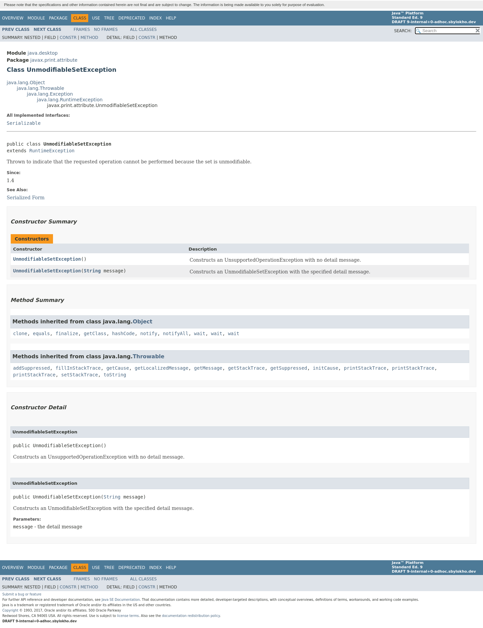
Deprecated (131, 18)
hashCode (123, 333)
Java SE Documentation (121, 599)
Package (58, 18)
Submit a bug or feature (21, 594)
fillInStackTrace (78, 368)
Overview (12, 18)
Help (171, 18)
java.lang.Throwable (40, 88)
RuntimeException (51, 150)
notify (148, 333)
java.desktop (43, 53)
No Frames (106, 29)
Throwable (149, 356)
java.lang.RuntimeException (70, 99)
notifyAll (176, 333)
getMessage (208, 368)
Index (155, 18)
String (92, 270)
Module (36, 18)
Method (89, 37)
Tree (109, 18)
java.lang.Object (26, 82)
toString (115, 374)
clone (20, 333)
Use (96, 18)
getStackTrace (246, 368)
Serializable (24, 123)
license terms (128, 616)
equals (41, 333)
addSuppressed (31, 368)
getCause (117, 368)
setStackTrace (79, 374)
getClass (95, 333)
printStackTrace (365, 368)
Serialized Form (26, 197)
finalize (66, 333)
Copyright (10, 610)
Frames (82, 29)
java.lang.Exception (50, 94)
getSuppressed (288, 368)
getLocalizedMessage (161, 368)
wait (200, 333)
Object (143, 321)
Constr (68, 37)
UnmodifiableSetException (47, 259)
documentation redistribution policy (191, 616)
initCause (325, 368)
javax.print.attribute (53, 60)
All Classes (143, 29)
